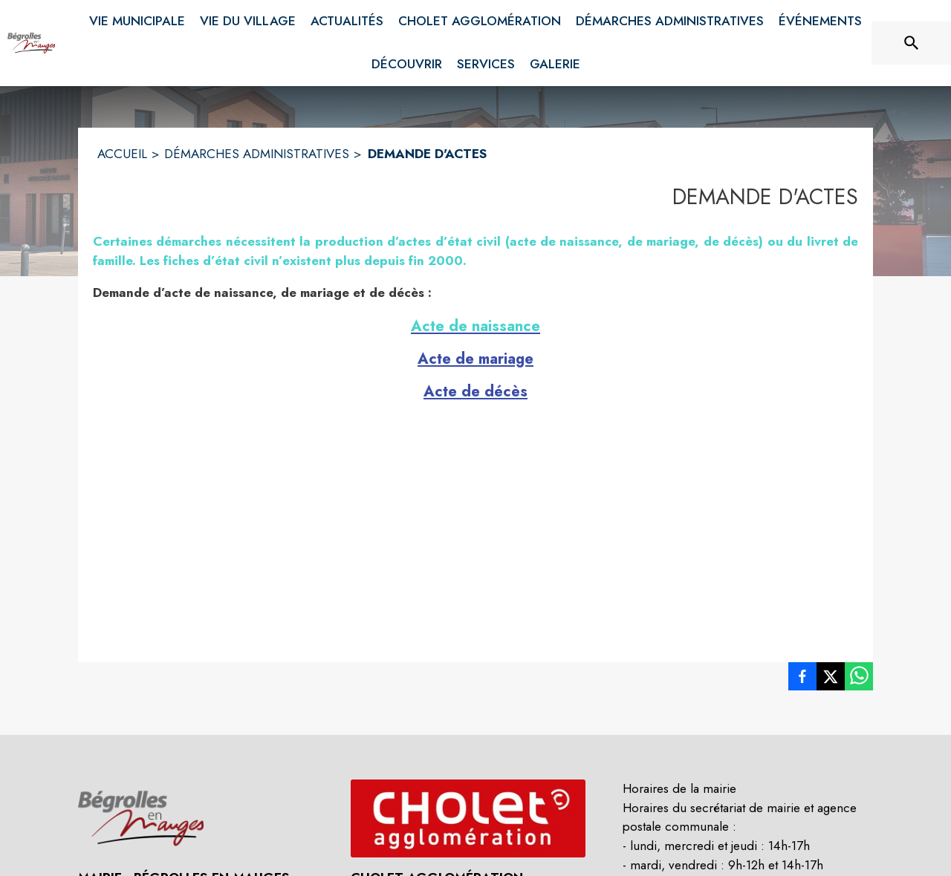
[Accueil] (31, 43)
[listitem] (802, 679)
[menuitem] (137, 18)
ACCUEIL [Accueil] (122, 154)
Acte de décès (475, 391)
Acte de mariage (475, 359)
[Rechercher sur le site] (911, 43)
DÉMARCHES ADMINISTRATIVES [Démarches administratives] (256, 154)
